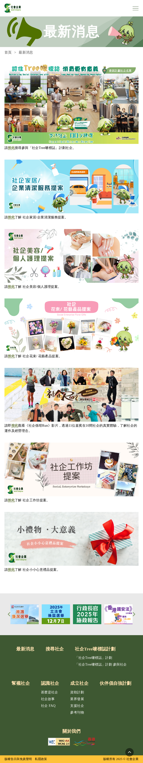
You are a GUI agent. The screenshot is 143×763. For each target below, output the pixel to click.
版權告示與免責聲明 (18, 759)
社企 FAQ (48, 706)
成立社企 (79, 683)
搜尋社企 (55, 649)
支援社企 (77, 706)
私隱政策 (41, 759)
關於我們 (71, 731)
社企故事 (48, 699)
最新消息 (25, 649)
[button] (9, 614)
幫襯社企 (21, 683)
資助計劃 (77, 692)
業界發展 (77, 699)
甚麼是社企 (49, 692)
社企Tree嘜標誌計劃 (95, 649)
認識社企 (50, 683)
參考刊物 (77, 712)
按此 (11, 148)
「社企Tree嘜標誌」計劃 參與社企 (101, 664)
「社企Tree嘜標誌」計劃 (93, 658)
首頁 (8, 52)
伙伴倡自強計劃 (115, 683)
